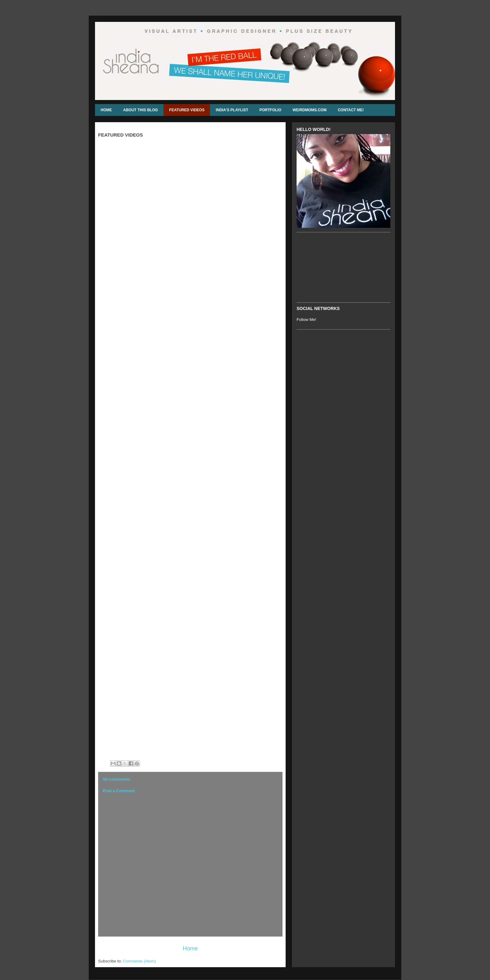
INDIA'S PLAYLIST (232, 110)
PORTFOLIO (270, 110)
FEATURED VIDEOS (186, 110)
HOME (106, 110)
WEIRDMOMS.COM (309, 110)
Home (190, 948)
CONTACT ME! (351, 110)
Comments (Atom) (139, 961)
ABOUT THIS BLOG (140, 110)
